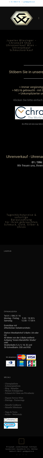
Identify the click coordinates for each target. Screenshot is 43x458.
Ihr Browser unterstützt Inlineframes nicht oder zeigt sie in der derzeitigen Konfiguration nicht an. (21, 343)
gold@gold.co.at (29, 2)
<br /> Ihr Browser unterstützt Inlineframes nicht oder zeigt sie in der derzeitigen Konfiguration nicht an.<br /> (21, 127)
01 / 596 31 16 (15, 2)
